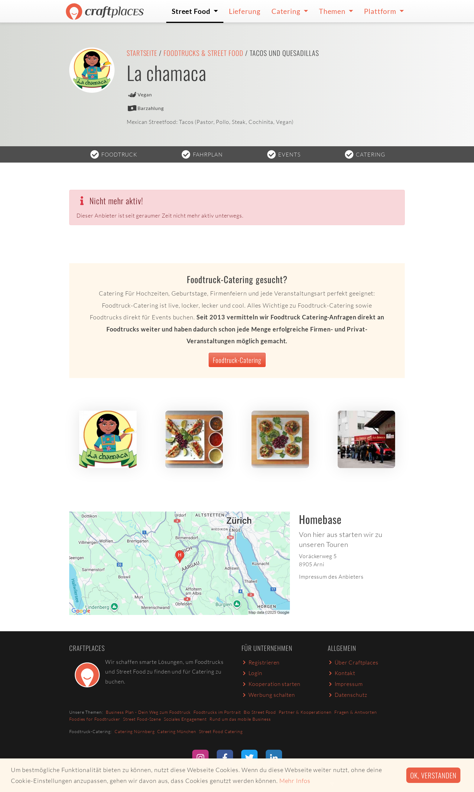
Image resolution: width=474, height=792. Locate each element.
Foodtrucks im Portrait (217, 712)
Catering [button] (286, 11)
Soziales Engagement (185, 719)
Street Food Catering (221, 731)
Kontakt (341, 673)
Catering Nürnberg (134, 731)
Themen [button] (333, 11)
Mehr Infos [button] (294, 780)
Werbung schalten (268, 694)
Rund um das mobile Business (240, 719)
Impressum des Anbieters (331, 576)
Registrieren (261, 662)
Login (252, 673)
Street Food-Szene (142, 719)
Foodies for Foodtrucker (94, 719)
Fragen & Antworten (355, 712)
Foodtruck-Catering (237, 360)
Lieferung (245, 11)
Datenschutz (347, 694)
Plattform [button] (381, 11)
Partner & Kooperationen (305, 712)
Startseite (142, 53)
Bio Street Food (260, 712)
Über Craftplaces (353, 662)
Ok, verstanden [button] (433, 775)
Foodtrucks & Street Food (203, 53)
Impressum (345, 683)
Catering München (176, 731)
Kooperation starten (271, 683)
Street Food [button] (192, 11)
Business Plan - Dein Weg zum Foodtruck (148, 712)
